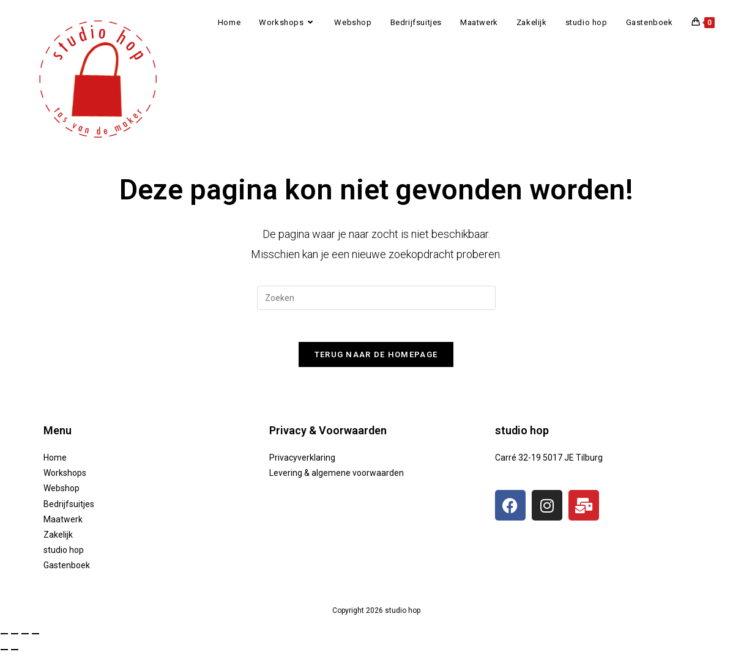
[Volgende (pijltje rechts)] (14, 655)
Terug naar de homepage (376, 360)
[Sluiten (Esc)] (35, 640)
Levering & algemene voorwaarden (336, 479)
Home (55, 463)
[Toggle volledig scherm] (14, 640)
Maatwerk (63, 525)
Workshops (64, 479)
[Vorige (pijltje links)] (4, 655)
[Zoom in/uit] (4, 640)
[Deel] (25, 640)
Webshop (61, 494)
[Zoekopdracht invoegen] (376, 298)
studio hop (63, 555)
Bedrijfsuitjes (68, 509)
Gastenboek (66, 571)
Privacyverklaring (302, 463)
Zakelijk (58, 540)
